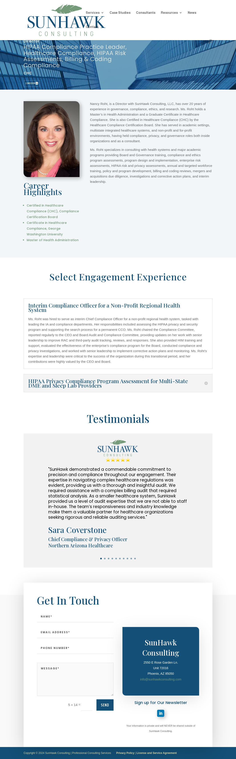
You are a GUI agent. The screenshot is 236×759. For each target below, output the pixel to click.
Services (93, 12)
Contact (92, 27)
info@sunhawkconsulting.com (160, 711)
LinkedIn (30, 83)
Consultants (145, 12)
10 (135, 558)
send (105, 725)
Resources (169, 12)
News (192, 12)
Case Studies (120, 12)
